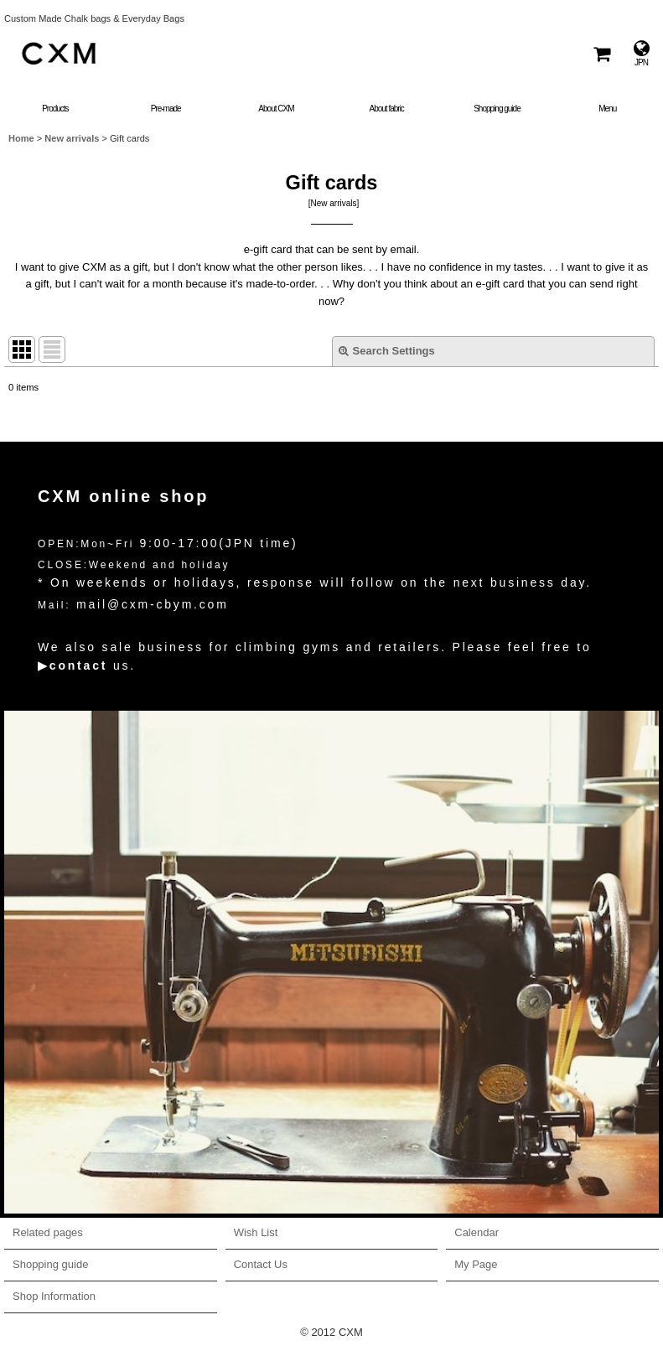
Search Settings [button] (387, 350)
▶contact (72, 665)
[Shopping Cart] (601, 53)
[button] (607, 98)
